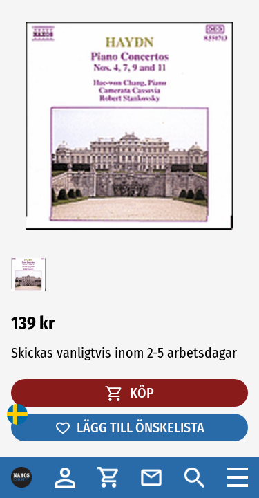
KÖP (129, 393)
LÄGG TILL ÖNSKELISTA (129, 427)
